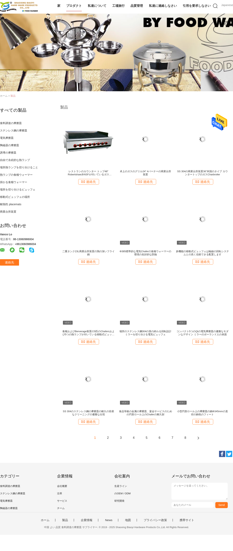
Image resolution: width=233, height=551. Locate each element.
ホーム (45, 520)
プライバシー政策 (155, 520)
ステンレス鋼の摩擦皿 (13, 130)
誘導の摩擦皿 (8, 152)
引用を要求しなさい (197, 5)
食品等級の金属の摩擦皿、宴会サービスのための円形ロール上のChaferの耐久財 (145, 413)
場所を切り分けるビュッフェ (17, 189)
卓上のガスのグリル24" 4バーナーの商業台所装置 (145, 173)
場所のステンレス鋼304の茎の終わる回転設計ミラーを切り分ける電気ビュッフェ (145, 333)
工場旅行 (118, 5)
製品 (13, 95)
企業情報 (86, 520)
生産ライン (120, 486)
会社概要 (62, 486)
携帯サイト (187, 520)
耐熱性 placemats (10, 204)
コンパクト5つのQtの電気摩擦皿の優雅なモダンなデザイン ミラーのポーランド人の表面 (202, 333)
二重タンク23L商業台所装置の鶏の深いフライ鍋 (88, 253)
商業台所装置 (8, 211)
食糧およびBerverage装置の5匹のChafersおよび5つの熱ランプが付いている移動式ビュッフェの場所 (88, 333)
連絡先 (9, 262)
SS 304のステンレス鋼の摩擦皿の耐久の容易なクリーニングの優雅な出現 (88, 413)
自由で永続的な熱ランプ (15, 160)
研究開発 (119, 500)
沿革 (59, 493)
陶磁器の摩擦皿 (9, 145)
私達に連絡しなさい (163, 5)
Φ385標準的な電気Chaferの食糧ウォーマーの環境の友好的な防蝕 (145, 253)
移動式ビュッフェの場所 (15, 196)
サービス (62, 500)
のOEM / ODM (122, 493)
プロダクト (74, 5)
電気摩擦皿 (7, 137)
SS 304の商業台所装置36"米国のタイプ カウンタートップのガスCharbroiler (202, 173)
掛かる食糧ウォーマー (13, 182)
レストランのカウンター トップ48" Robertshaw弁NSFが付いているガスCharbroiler (88, 173)
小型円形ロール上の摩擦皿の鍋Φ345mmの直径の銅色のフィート (202, 413)
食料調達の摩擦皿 (11, 123)
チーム (61, 508)
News (108, 520)
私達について (97, 5)
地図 (128, 520)
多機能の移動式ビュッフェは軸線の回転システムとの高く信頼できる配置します (202, 253)
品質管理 (136, 5)
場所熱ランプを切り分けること (19, 167)
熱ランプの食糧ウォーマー (16, 174)
